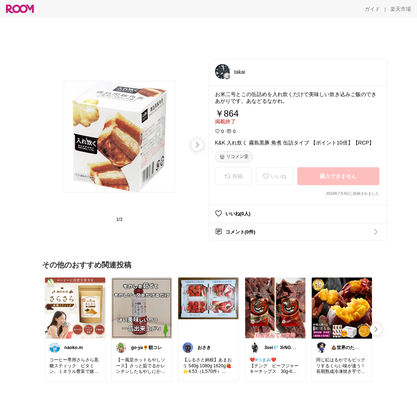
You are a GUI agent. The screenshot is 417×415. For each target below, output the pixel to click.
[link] (75, 308)
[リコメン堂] (234, 157)
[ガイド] (372, 9)
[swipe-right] (197, 145)
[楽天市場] (400, 9)
